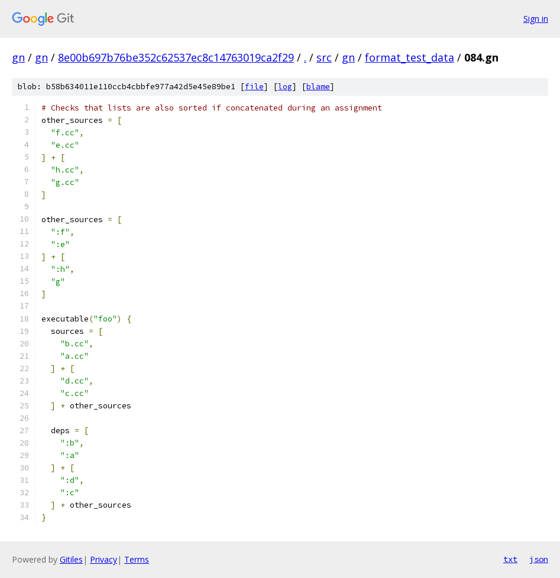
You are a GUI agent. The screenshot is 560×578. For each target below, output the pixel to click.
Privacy (103, 559)
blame (318, 87)
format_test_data (409, 57)
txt (510, 559)
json (538, 559)
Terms (136, 559)
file (254, 87)
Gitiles (71, 559)
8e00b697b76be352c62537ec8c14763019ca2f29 (176, 57)
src (324, 57)
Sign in (535, 18)
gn (18, 57)
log (285, 87)
